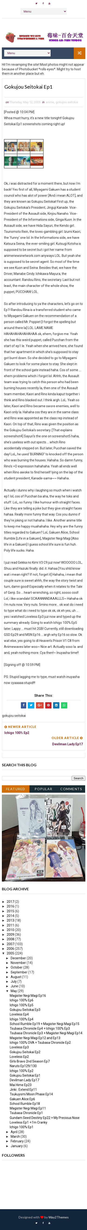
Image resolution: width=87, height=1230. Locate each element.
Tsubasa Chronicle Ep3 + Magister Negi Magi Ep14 (46, 1033)
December (19, 958)
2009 (11, 934)
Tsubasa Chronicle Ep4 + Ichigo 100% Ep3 (40, 1028)
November (19, 963)
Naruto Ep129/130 (23, 1066)
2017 (11, 902)
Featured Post (15, 790)
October (17, 967)
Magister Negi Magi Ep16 (28, 995)
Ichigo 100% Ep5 (21, 1005)
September (19, 972)
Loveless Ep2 (19, 1057)
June (15, 986)
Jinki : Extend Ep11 (23, 1089)
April (14, 1132)
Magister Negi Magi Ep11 (28, 1108)
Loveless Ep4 (19, 1014)
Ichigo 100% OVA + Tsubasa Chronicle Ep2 (40, 1042)
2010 (11, 930)
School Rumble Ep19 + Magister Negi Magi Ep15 (44, 1024)
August (16, 977)
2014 (11, 916)
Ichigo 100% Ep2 (21, 1071)
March (16, 1136)
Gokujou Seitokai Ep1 (25, 1075)
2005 (11, 953)
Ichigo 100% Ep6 (21, 1000)
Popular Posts (43, 790)
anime (50, 102)
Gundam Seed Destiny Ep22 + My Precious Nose (45, 1118)
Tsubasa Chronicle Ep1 (26, 1113)
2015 (11, 911)
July (14, 981)
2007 (11, 944)
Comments (71, 789)
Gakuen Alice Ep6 (22, 1099)
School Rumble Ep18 (25, 1104)
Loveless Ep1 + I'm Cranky (28, 1122)
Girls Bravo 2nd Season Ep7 (30, 1061)
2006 (11, 948)
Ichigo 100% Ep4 (21, 1019)
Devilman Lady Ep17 (24, 1080)
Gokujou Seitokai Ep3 (25, 1010)
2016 (11, 906)
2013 (11, 920)
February (17, 1141)
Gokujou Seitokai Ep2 (25, 1052)
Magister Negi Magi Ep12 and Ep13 (35, 1038)
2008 (11, 939)
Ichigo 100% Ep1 (21, 1127)
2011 (11, 925)
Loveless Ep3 (19, 1047)
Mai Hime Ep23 (21, 1085)
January (17, 1146)
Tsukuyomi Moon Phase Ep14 (31, 1094)
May (14, 991)
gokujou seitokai (67, 102)
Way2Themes (58, 1217)
